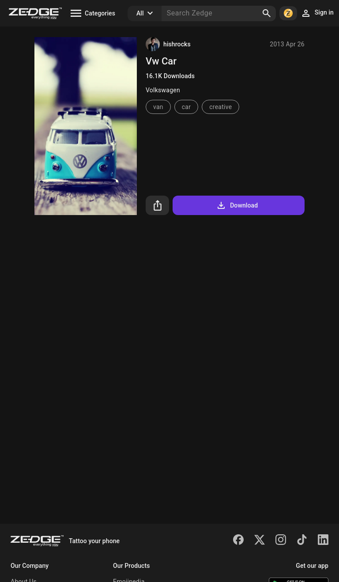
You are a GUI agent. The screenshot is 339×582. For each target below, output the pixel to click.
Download (237, 205)
